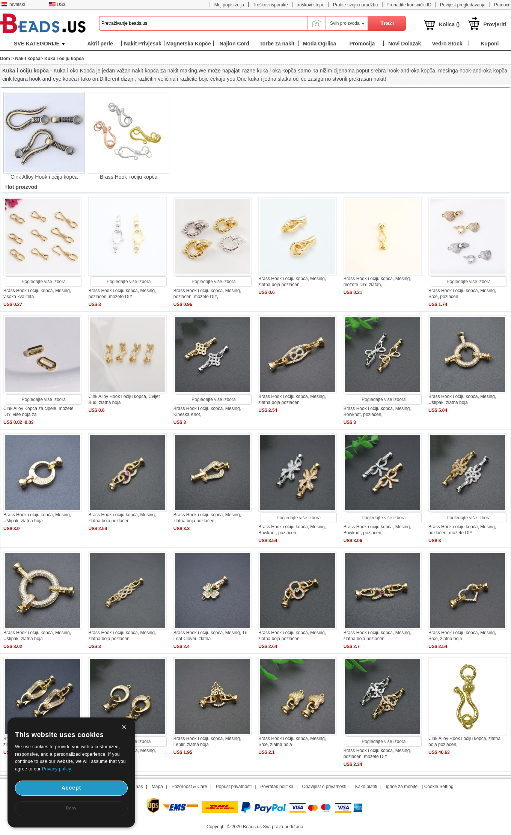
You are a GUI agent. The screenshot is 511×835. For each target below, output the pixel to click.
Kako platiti (366, 786)
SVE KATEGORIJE (39, 44)
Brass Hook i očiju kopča (128, 177)
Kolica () (449, 24)
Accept (71, 788)
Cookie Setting (439, 786)
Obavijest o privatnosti (324, 786)
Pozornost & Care (189, 786)
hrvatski (13, 4)
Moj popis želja (229, 5)
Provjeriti (494, 24)
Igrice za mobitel (402, 786)
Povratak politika (276, 786)
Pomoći (501, 5)
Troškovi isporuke (270, 5)
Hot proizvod (21, 187)
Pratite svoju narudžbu (355, 5)
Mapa (157, 786)
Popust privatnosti (234, 786)
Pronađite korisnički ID (409, 5)
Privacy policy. (57, 769)
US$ (57, 4)
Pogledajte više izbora (44, 281)
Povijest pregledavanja (462, 5)
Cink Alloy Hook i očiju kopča (44, 177)
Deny (71, 808)
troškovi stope (310, 5)
